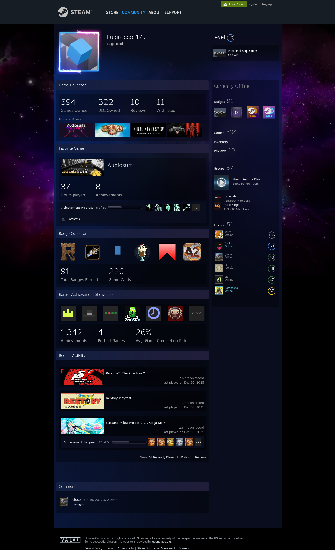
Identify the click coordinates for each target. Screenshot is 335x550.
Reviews (200, 457)
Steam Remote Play (246, 179)
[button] (245, 37)
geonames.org (161, 541)
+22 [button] (198, 442)
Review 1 (74, 218)
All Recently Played (162, 457)
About (154, 12)
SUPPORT (173, 12)
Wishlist (185, 457)
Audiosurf (119, 165)
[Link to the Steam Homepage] (78, 16)
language (267, 4)
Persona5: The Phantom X (125, 373)
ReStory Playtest (118, 398)
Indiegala (230, 196)
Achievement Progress (77, 207)
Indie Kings (231, 205)
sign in (253, 4)
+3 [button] (196, 207)
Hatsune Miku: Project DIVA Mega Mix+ (135, 423)
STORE (112, 12)
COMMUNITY (133, 12)
